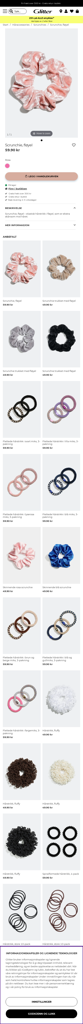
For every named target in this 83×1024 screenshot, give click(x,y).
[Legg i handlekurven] (41, 176)
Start (5, 24)
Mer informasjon (17, 225)
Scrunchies (39, 24)
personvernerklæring (62, 983)
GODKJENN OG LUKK (41, 1013)
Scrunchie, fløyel (59, 24)
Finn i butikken (16, 188)
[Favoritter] (73, 11)
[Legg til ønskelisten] (74, 145)
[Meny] (5, 11)
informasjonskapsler (46, 987)
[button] (67, 11)
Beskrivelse (13, 208)
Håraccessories (20, 24)
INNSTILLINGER (41, 1001)
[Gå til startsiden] (42, 11)
